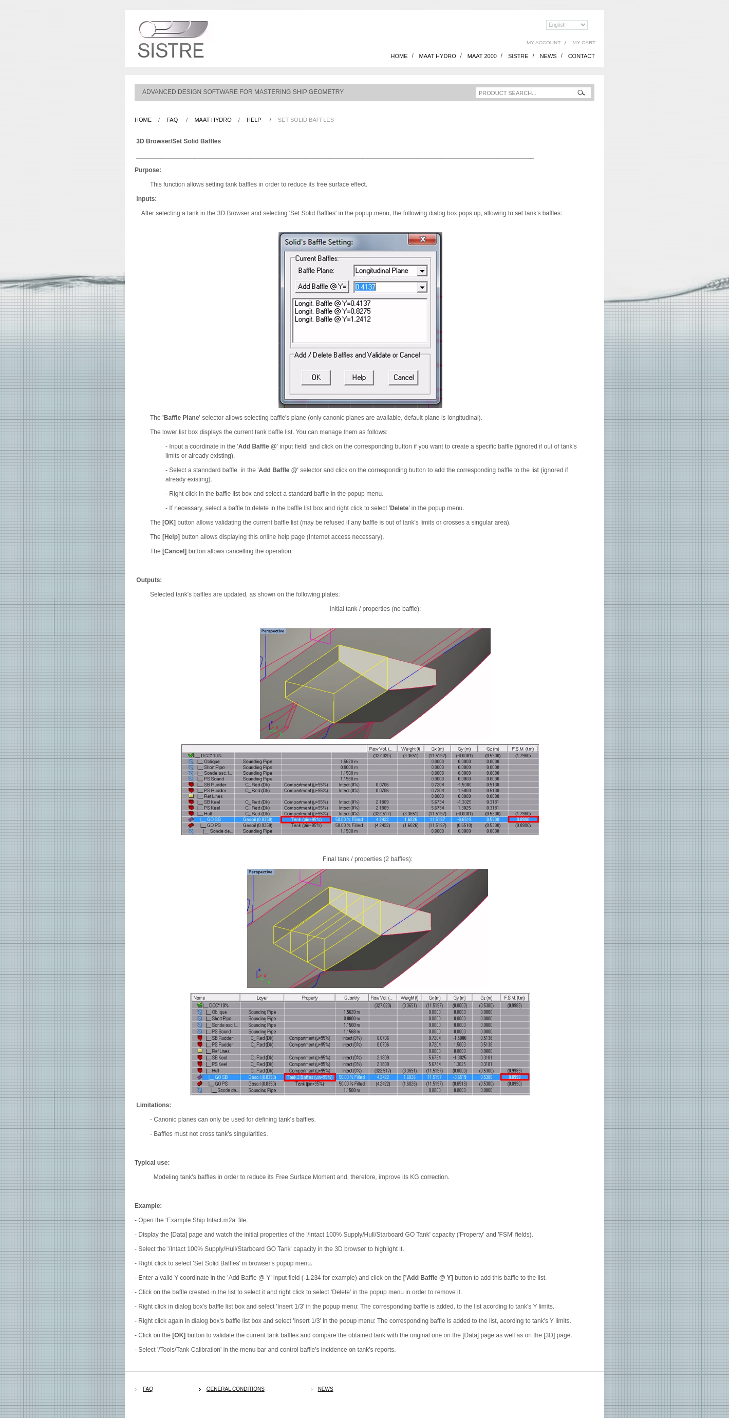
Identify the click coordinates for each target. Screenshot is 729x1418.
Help (254, 120)
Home (143, 120)
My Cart (584, 42)
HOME (399, 56)
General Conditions (236, 1389)
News (325, 1389)
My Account (543, 42)
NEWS (548, 56)
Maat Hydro (212, 120)
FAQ (172, 120)
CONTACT (581, 56)
